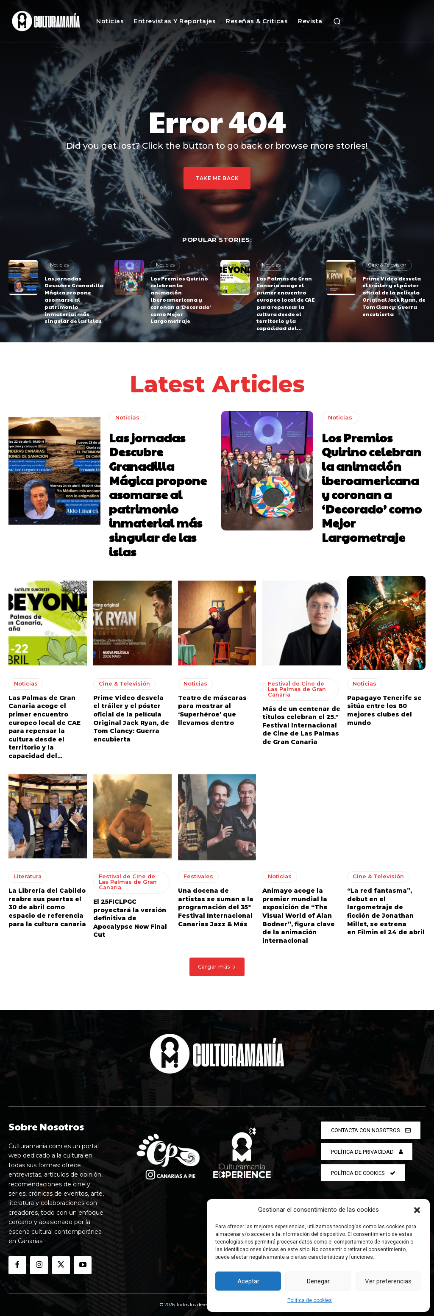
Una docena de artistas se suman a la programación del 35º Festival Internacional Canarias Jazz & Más (215, 904)
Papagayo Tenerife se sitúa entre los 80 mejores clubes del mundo (384, 707)
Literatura (27, 874)
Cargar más (217, 964)
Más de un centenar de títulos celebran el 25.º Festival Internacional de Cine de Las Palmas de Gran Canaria (301, 722)
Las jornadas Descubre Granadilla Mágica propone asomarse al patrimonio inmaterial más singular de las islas (74, 299)
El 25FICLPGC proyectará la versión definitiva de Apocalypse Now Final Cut (130, 914)
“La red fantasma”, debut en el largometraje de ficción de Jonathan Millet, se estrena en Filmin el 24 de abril (386, 908)
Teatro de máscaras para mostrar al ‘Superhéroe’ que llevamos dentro (212, 707)
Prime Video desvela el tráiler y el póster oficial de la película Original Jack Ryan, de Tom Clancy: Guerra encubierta (394, 296)
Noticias (59, 265)
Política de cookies (309, 1300)
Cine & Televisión (387, 265)
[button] (417, 1210)
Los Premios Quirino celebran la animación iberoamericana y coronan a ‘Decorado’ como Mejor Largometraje (180, 299)
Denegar (318, 1281)
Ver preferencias (388, 1281)
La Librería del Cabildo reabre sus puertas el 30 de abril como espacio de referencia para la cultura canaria (47, 904)
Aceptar (248, 1281)
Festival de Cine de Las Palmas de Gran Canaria (299, 686)
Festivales (197, 874)
